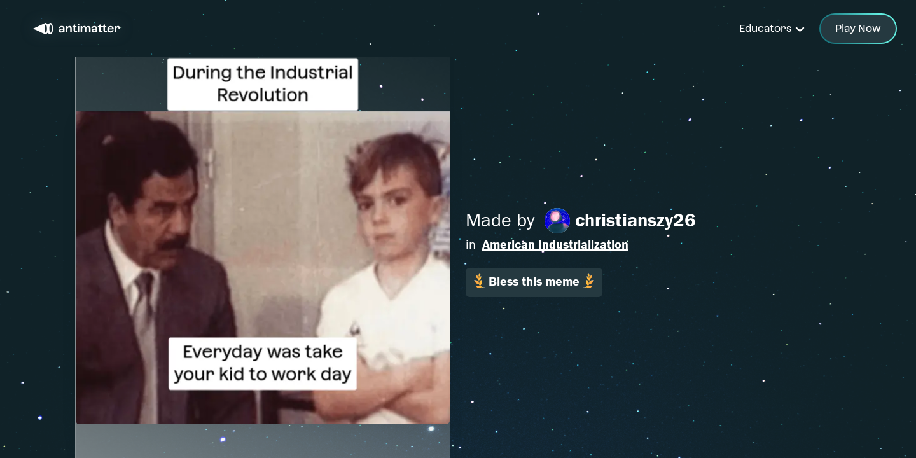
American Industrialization (555, 244)
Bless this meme (534, 281)
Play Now (858, 28)
